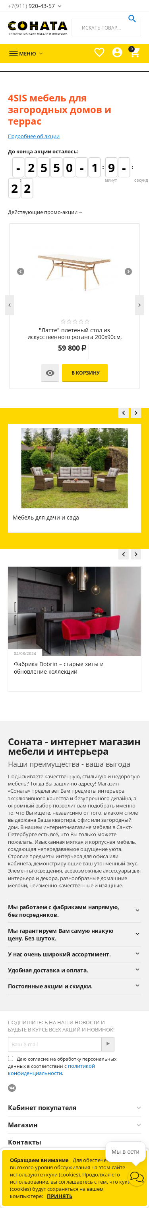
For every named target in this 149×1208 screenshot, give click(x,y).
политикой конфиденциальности (51, 1069)
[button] (137, 1177)
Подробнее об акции (34, 136)
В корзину (86, 372)
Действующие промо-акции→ (45, 212)
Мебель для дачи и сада (46, 517)
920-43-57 (31, 6)
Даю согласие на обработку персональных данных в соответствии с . (62, 1066)
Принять (59, 1196)
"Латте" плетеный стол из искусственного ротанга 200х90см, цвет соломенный (74, 334)
